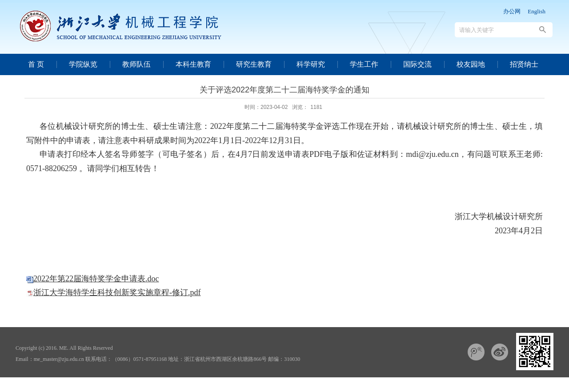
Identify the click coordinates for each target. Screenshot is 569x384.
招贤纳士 (524, 64)
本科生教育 (193, 64)
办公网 (512, 11)
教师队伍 (136, 64)
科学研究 (311, 64)
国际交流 (417, 64)
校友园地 (471, 64)
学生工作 (364, 64)
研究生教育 (254, 64)
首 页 (36, 64)
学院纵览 (83, 64)
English (536, 11)
